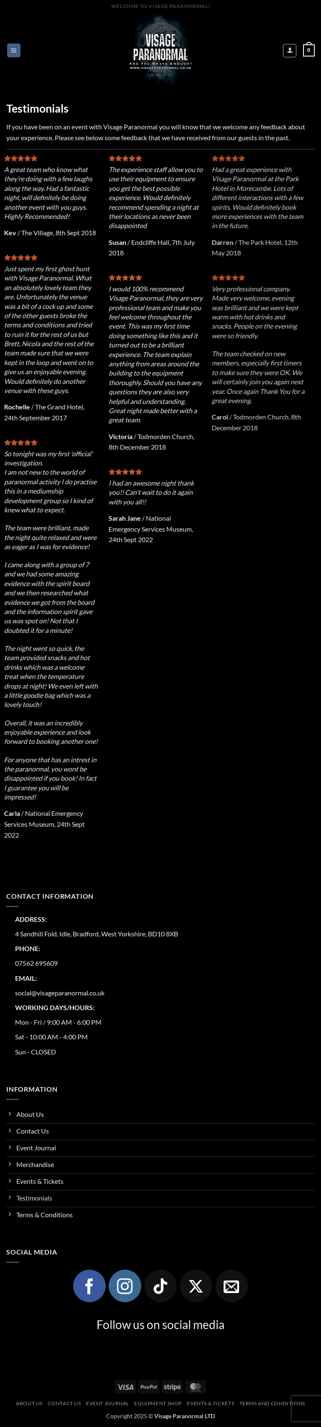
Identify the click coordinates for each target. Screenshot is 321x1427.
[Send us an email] (231, 1286)
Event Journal (107, 1403)
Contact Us (64, 1403)
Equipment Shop (158, 1403)
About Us (29, 1403)
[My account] (289, 50)
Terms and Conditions (272, 1403)
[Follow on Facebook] (89, 1286)
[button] (13, 50)
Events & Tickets (210, 1403)
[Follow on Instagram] (125, 1286)
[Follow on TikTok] (160, 1286)
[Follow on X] (196, 1286)
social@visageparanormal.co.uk (59, 993)
